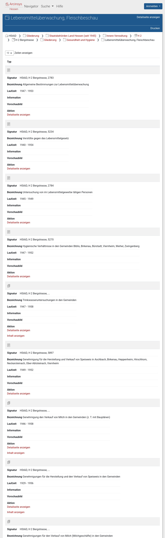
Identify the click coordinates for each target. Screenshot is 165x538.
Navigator (31, 6)
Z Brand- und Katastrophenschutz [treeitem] (30, 269)
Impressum (154, 533)
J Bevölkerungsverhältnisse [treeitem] (26, 92)
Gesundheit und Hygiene (81, 45)
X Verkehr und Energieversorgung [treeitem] (30, 261)
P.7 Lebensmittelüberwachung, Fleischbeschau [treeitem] (31, 172)
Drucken (155, 30)
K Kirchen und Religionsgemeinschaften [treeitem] (23, 97)
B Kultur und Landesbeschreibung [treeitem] (30, 45)
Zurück (109, 517)
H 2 (101, 41)
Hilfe (59, 6)
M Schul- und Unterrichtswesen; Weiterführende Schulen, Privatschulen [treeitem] (31, 113)
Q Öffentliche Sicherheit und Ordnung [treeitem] (27, 215)
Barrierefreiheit (130, 533)
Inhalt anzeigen (70, 278)
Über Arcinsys (82, 533)
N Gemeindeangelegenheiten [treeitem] (27, 120)
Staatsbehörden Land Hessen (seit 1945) (125, 37)
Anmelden (152, 6)
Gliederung (85, 37)
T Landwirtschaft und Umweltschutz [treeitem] (23, 235)
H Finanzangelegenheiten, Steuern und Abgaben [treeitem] (30, 82)
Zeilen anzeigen (73, 58)
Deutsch (19, 531)
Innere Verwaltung (78, 41)
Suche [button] (46, 6)
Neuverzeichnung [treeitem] (21, 273)
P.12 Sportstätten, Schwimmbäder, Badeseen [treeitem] (27, 207)
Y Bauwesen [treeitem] (18, 265)
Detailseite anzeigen (148, 24)
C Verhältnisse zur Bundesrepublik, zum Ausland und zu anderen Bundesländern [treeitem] (31, 52)
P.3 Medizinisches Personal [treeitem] (29, 143)
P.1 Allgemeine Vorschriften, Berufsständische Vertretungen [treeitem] (30, 133)
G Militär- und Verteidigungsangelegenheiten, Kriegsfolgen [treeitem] (26, 72)
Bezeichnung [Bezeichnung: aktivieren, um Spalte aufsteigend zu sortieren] (103, 67)
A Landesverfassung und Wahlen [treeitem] (30, 41)
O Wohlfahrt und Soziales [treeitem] (25, 124)
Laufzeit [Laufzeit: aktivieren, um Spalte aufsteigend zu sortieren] (149, 67)
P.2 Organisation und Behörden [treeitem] (31, 139)
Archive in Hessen (17, 18)
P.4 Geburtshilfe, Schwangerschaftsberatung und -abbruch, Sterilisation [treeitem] (31, 150)
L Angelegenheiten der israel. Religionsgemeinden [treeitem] (28, 105)
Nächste (142, 517)
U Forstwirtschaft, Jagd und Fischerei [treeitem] (27, 243)
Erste (99, 517)
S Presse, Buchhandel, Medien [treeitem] (28, 229)
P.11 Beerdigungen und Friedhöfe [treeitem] (27, 199)
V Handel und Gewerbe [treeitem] (24, 249)
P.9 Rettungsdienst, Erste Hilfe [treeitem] (31, 186)
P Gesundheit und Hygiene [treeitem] (26, 128)
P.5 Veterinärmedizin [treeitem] (25, 159)
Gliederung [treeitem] (14, 37)
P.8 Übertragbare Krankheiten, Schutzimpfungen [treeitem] (31, 180)
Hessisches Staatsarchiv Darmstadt (31, 21)
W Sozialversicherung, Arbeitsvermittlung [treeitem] (23, 254)
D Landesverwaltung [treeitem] (23, 61)
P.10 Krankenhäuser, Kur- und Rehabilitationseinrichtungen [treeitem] (30, 192)
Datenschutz (106, 533)
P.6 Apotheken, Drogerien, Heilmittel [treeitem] (28, 164)
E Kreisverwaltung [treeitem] (21, 65)
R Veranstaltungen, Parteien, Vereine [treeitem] (27, 223)
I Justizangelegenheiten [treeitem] (24, 88)
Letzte (154, 517)
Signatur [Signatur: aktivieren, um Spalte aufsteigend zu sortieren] (78, 67)
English (7, 531)
